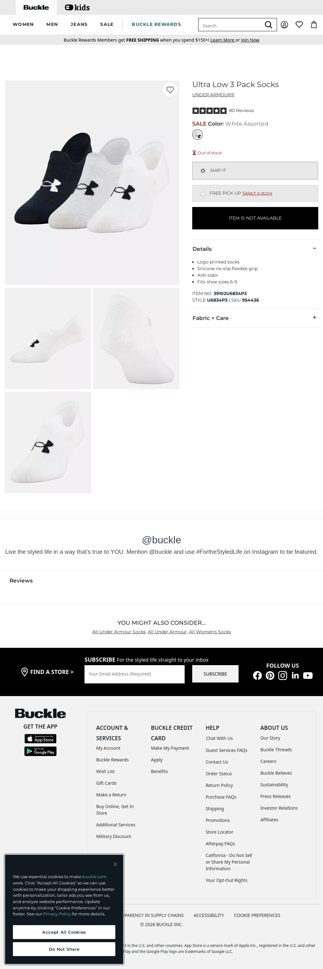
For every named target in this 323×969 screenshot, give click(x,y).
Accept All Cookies (64, 932)
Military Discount (113, 836)
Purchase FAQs (221, 797)
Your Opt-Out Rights (227, 880)
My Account (108, 748)
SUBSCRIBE (215, 674)
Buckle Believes (276, 773)
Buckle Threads (276, 750)
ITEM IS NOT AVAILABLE (255, 218)
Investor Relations (279, 808)
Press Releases (275, 796)
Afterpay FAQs (220, 844)
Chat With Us (219, 738)
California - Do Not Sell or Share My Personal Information (229, 862)
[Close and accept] (115, 864)
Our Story (270, 738)
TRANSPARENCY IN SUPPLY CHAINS (147, 915)
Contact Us (217, 762)
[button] (23, 25)
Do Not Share (64, 949)
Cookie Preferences (257, 915)
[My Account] (284, 25)
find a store (52, 672)
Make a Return (111, 795)
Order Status (219, 774)
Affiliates (269, 820)
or (226, 40)
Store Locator (220, 832)
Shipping (215, 809)
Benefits (159, 771)
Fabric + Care (255, 317)
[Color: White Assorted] (197, 134)
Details (255, 248)
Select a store (257, 193)
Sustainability (274, 785)
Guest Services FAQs (226, 750)
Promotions (218, 820)
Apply (157, 760)
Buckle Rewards (112, 760)
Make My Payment (170, 748)
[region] (64, 909)
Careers (268, 761)
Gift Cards (106, 783)
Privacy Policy (57, 913)
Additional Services (115, 825)
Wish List (105, 771)
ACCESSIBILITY (209, 915)
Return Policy (219, 785)
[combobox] (230, 24)
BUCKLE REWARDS (156, 24)
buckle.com (94, 876)
